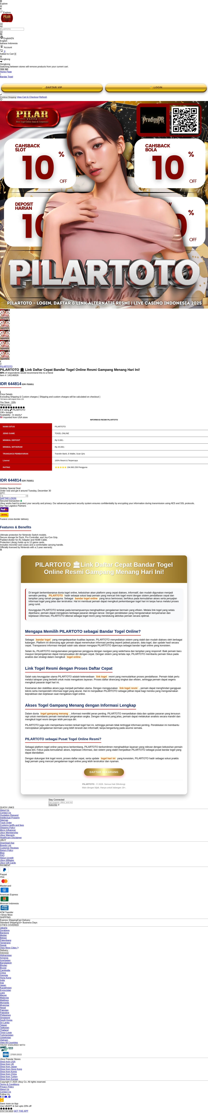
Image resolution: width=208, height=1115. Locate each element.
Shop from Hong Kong (11, 1069)
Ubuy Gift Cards (8, 863)
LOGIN (12, 498)
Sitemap (4, 820)
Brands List (5, 845)
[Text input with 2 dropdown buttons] (12, 29)
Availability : (6, 415)
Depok (3, 945)
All (1, 24)
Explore (5, 12)
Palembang (5, 940)
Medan (3, 935)
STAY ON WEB (6, 1111)
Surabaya (5, 930)
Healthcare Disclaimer (11, 837)
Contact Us (5, 813)
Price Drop (5, 405)
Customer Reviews (9, 848)
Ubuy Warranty (7, 835)
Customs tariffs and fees (12, 825)
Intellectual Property (10, 818)
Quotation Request (9, 815)
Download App (7, 843)
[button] (104, 38)
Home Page (6, 72)
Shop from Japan (8, 1066)
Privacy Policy (7, 1087)
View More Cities (9, 948)
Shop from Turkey (8, 1076)
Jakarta (3, 928)
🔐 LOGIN (156, 87)
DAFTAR (4, 498)
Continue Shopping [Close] (8, 97)
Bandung (4, 933)
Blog (2, 853)
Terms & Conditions (9, 1084)
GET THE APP (21, 1111)
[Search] (1, 34)
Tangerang (5, 943)
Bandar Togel (6, 77)
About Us (4, 810)
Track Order (6, 823)
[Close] (1, 56)
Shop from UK (7, 1064)
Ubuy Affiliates (7, 860)
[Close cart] (15, 54)
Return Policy (6, 850)
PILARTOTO (6, 366)
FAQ (2, 855)
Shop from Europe (9, 1079)
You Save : (5, 402)
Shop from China (8, 1074)
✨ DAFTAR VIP (52, 87)
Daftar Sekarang (104, 772)
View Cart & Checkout (28, 97)
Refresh (43, 97)
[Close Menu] (1, 6)
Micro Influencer (8, 830)
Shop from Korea (8, 1071)
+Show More (6, 915)
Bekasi (3, 938)
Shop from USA (7, 1061)
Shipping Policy (7, 827)
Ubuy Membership (9, 832)
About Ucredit (6, 858)
